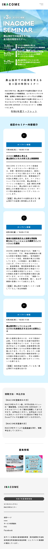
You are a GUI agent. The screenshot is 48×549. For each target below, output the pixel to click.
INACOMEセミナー (10, 507)
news (5, 520)
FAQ (5, 526)
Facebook (8, 530)
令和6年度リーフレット (24, 111)
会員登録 (26, 428)
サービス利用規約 (10, 523)
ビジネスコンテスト (11, 504)
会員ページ (8, 517)
